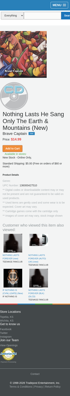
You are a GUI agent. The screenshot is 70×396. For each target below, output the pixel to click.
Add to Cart (12, 148)
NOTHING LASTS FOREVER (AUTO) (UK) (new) (37, 258)
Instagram (6, 336)
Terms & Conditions (21, 386)
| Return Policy (51, 386)
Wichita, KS (6, 320)
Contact (34, 373)
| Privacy (38, 386)
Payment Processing (8, 362)
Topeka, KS (6, 316)
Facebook (5, 329)
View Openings (9, 345)
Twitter (4, 332)
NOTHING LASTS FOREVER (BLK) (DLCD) (36, 293)
